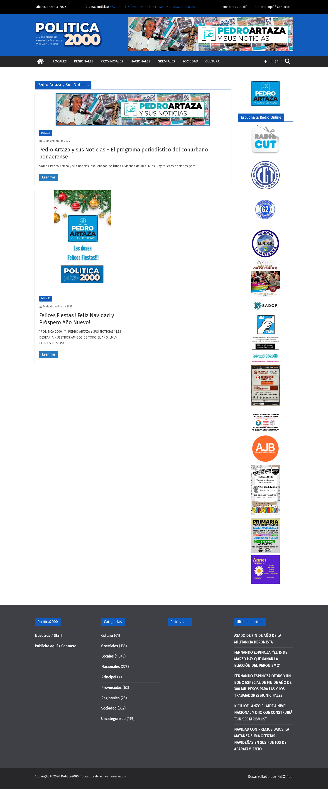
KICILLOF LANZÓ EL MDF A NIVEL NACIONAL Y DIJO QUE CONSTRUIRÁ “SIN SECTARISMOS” (263, 712)
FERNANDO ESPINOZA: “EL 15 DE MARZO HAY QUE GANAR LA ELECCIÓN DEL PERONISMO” (260, 659)
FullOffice (284, 776)
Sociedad (190, 61)
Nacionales (140, 61)
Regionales (83, 61)
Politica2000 (70, 776)
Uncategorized (113, 719)
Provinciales (112, 61)
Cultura (212, 61)
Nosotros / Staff (234, 7)
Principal (108, 677)
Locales (60, 61)
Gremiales (166, 61)
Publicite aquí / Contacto (272, 7)
